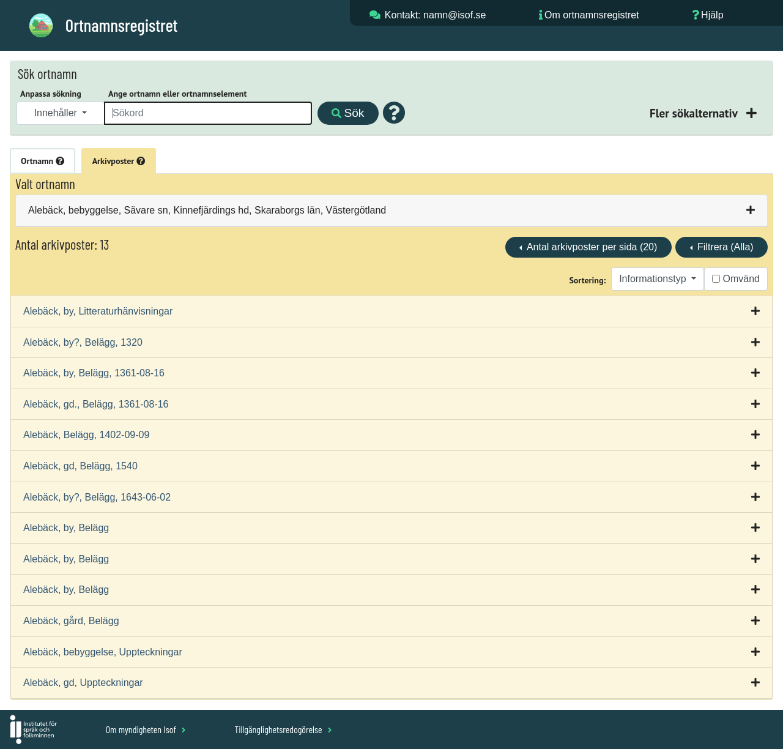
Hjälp (712, 15)
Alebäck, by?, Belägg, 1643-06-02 (97, 497)
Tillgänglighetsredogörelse (283, 729)
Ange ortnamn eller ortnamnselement (177, 93)
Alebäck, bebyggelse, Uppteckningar (102, 652)
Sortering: (587, 280)
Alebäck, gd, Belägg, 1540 (80, 466)
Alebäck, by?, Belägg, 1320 (83, 342)
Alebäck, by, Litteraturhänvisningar (98, 311)
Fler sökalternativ (695, 113)
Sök (348, 112)
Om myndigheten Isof (146, 729)
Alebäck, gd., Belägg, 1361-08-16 (96, 404)
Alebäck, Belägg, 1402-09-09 (86, 435)
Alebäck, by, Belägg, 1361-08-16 (94, 373)
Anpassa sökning (50, 93)
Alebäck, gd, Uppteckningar (83, 682)
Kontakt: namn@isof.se (435, 15)
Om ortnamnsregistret (591, 15)
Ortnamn (42, 160)
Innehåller (57, 113)
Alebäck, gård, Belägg (71, 621)
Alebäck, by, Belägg (66, 528)
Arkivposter (118, 160)
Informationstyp (654, 279)
